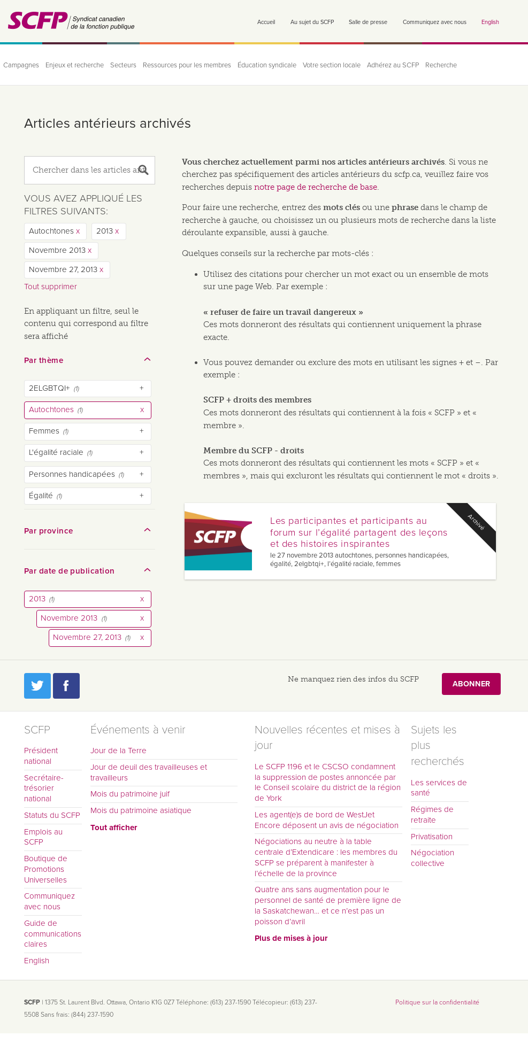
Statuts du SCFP (52, 815)
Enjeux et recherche (74, 65)
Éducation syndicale (267, 65)
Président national (41, 756)
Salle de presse (368, 22)
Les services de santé (439, 788)
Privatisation (432, 836)
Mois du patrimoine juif (130, 794)
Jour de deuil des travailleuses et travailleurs (148, 772)
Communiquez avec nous (434, 22)
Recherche (441, 65)
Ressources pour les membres (187, 65)
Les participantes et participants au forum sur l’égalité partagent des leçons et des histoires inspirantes (359, 532)
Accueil (266, 22)
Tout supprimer (50, 286)
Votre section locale (332, 65)
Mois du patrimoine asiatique (141, 810)
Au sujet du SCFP (312, 22)
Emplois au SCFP (43, 837)
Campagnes (21, 65)
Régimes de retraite (432, 815)
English (490, 22)
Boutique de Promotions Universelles (45, 869)
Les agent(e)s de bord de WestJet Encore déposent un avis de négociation (327, 820)
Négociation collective (432, 858)
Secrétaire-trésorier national (44, 788)
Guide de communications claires (52, 933)
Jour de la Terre (118, 750)
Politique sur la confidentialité (437, 1002)
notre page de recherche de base (315, 187)
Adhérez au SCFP (393, 65)
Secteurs (123, 65)
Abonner (471, 684)
